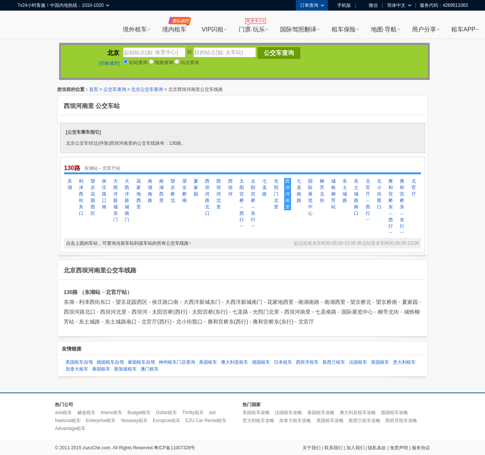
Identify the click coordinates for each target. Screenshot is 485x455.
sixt (212, 412)
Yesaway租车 (134, 420)
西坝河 (230, 187)
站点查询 (186, 62)
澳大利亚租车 (234, 362)
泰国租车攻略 (321, 412)
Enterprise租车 (101, 420)
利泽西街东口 (81, 197)
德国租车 (261, 362)
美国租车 (208, 362)
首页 (93, 89)
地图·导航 (384, 29)
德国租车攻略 (394, 412)
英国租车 (380, 362)
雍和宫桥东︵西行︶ (390, 206)
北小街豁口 (379, 194)
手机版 (341, 5)
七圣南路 (299, 190)
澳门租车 (150, 369)
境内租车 (174, 29)
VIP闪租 (213, 29)
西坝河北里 (218, 194)
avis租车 (63, 412)
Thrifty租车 (192, 412)
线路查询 (161, 62)
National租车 (68, 420)
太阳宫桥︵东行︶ (253, 203)
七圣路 (264, 187)
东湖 (69, 184)
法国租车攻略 (288, 412)
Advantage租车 (70, 428)
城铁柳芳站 (333, 194)
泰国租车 (101, 369)
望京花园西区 (93, 197)
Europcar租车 (166, 420)
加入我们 (355, 447)
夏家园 (196, 187)
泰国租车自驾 (141, 362)
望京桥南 (184, 190)
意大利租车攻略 (258, 420)
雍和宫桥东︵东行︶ (402, 206)
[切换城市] (109, 63)
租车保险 (344, 29)
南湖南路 (150, 190)
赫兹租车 (86, 412)
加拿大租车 (77, 369)
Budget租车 (139, 412)
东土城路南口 (356, 197)
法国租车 (358, 362)
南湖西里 (161, 190)
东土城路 (345, 190)
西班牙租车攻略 (401, 420)
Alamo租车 (111, 412)
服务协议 (421, 447)
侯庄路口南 (104, 194)
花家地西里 (138, 194)
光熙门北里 (276, 194)
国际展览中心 (310, 197)
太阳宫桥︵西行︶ (241, 203)
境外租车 (135, 29)
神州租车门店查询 (177, 362)
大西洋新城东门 (115, 200)
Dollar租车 (166, 412)
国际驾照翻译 (298, 29)
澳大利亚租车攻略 (358, 412)
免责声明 (399, 447)
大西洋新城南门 (127, 200)
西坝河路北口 (207, 197)
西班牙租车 (307, 362)
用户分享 (424, 29)
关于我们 (311, 447)
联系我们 (333, 447)
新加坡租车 (125, 369)
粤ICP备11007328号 (174, 447)
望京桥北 (173, 190)
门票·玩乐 (251, 29)
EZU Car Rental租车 (206, 420)
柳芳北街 (322, 190)
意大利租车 (404, 362)
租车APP (463, 29)
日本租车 (283, 362)
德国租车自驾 (110, 362)
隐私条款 (377, 447)
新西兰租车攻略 (364, 420)
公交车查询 (114, 89)
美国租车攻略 (256, 412)
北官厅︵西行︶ (368, 200)
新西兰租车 (333, 362)
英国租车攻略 (330, 420)
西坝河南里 (287, 194)
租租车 (27, 25)
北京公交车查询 (147, 89)
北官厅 (413, 187)
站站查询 (135, 62)
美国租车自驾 (79, 362)
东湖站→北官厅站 (102, 168)
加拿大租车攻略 (295, 420)
